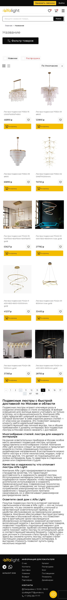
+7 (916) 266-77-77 (31, 596)
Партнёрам (27, 580)
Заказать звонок (45, 3)
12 (31, 390)
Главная (9, 25)
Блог (44, 570)
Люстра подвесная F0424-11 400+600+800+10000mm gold (16, 303)
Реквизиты (47, 577)
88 (37, 394)
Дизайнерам (47, 580)
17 (60, 390)
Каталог (45, 563)
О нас (24, 563)
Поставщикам (48, 573)
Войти (61, 3)
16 (54, 390)
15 (49, 390)
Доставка (26, 570)
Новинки (12, 58)
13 (37, 390)
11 (26, 390)
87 (30, 394)
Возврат (25, 577)
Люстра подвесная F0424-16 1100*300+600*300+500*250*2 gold (17, 238)
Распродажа (33, 58)
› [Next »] (42, 394)
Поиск (58, 19)
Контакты (26, 567)
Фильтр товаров (20, 40)
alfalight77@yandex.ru (33, 592)
